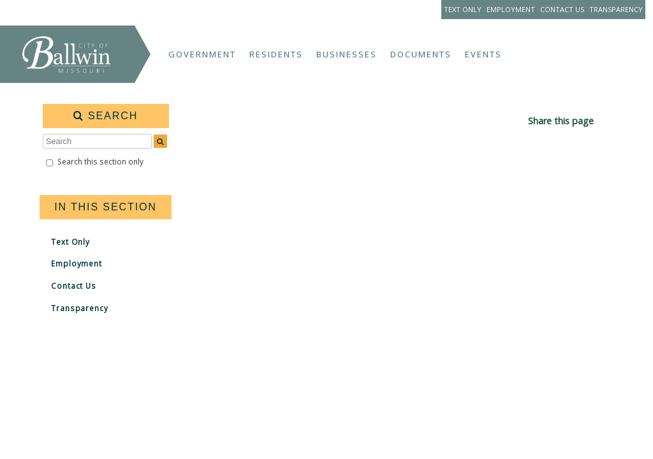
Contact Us (562, 9)
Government (202, 54)
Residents (276, 54)
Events (483, 54)
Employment (511, 9)
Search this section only (100, 161)
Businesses (346, 54)
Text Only (462, 9)
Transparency (616, 9)
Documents (420, 54)
